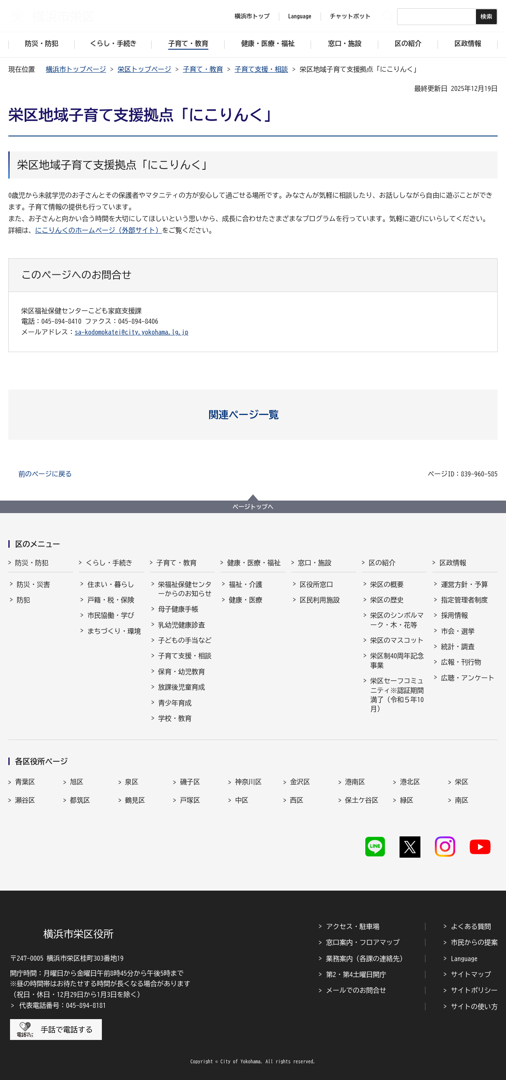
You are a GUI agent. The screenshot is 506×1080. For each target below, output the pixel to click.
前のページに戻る (45, 474)
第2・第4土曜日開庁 (356, 974)
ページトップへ (253, 507)
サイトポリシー (474, 990)
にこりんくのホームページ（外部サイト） (98, 230)
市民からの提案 (474, 942)
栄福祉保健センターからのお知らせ (185, 589)
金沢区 (300, 781)
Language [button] (299, 16)
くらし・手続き (109, 562)
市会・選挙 (457, 631)
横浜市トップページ (76, 69)
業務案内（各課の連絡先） (366, 958)
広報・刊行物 (461, 662)
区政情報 (452, 562)
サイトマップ (471, 974)
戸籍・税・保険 (110, 600)
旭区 (76, 781)
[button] (253, 415)
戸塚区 (190, 800)
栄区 (461, 781)
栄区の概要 (387, 584)
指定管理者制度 (464, 600)
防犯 (23, 600)
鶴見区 (135, 800)
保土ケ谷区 (362, 800)
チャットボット (350, 16)
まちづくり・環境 (114, 631)
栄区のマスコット (397, 640)
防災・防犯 (31, 562)
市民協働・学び (110, 615)
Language (464, 958)
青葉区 (25, 781)
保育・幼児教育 (181, 671)
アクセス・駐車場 (353, 926)
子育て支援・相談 (261, 69)
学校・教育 (175, 718)
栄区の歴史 (387, 600)
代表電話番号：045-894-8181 (62, 1005)
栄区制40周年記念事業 (397, 660)
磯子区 (190, 781)
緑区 (406, 800)
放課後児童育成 (181, 687)
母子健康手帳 (178, 609)
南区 (461, 800)
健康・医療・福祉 (254, 562)
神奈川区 (248, 781)
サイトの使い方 (474, 1006)
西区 (297, 800)
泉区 (132, 781)
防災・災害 (33, 584)
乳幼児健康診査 (181, 625)
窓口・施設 (314, 562)
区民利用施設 (320, 600)
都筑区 (80, 800)
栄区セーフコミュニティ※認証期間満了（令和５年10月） (397, 694)
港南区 (355, 781)
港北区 (410, 781)
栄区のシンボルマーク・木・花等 (397, 620)
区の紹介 (382, 562)
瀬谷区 (25, 800)
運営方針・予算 (464, 584)
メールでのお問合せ (356, 990)
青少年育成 (175, 703)
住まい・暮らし (110, 584)
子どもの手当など (185, 640)
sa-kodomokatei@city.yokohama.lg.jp (131, 332)
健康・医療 (245, 600)
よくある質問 (471, 926)
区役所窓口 (316, 584)
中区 (241, 800)
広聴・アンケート (467, 678)
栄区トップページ (144, 69)
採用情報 (454, 615)
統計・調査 (457, 646)
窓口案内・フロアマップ (363, 942)
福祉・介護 (245, 584)
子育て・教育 (203, 69)
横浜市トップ (252, 16)
